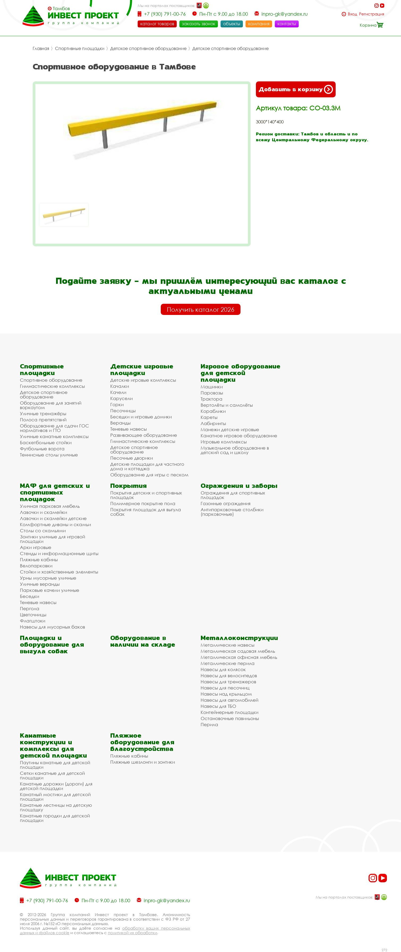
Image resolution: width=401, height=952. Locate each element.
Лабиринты (213, 423)
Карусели (121, 398)
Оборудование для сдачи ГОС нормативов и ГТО (54, 428)
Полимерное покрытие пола (142, 503)
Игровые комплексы (224, 441)
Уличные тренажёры (43, 413)
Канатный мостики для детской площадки (55, 796)
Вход (352, 14)
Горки (117, 404)
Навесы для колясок (223, 669)
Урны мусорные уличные (48, 578)
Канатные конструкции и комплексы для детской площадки (53, 745)
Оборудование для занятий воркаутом (50, 405)
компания (258, 23)
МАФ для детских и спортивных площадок (55, 492)
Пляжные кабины (39, 559)
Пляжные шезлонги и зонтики (142, 762)
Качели (118, 392)
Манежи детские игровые (230, 429)
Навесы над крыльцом (226, 694)
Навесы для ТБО (218, 706)
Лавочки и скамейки (43, 512)
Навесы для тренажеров (228, 681)
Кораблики (213, 411)
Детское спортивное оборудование (148, 48)
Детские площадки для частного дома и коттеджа (147, 466)
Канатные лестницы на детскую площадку (56, 807)
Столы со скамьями (43, 530)
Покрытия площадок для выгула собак (145, 511)
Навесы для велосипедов (229, 675)
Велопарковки (36, 565)
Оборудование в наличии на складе (142, 641)
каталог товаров (157, 23)
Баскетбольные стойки (45, 442)
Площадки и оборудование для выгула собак (52, 644)
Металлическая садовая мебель (238, 651)
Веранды (120, 423)
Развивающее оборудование (143, 435)
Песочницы (123, 410)
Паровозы (212, 392)
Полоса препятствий (43, 419)
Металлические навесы (227, 645)
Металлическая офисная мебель (239, 657)
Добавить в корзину (296, 89)
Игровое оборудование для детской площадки (240, 373)
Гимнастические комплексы (52, 386)
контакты (286, 23)
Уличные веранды (40, 584)
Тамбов (61, 8)
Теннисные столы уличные (49, 454)
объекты (231, 23)
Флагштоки (32, 620)
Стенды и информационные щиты (59, 553)
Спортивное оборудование (51, 380)
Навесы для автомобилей (229, 700)
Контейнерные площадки (229, 712)
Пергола (29, 608)
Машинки (212, 386)
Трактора (211, 399)
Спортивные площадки (79, 48)
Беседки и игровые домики (141, 416)
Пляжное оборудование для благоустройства (142, 742)
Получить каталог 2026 (200, 309)
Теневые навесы (128, 429)
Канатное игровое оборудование (239, 435)
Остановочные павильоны (230, 718)
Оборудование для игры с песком (149, 474)
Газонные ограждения (226, 503)
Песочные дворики (131, 458)
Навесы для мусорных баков (52, 627)
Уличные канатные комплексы (54, 436)
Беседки (29, 596)
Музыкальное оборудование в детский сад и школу (235, 450)
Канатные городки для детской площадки (55, 817)
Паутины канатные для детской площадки (55, 764)
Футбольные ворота (42, 448)
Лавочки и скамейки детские (53, 518)
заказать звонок (198, 23)
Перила (209, 724)
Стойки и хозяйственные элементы (59, 571)
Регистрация (371, 14)
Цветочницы (33, 614)
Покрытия (128, 485)
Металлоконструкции (239, 637)
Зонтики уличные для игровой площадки (52, 538)
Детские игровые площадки (141, 369)
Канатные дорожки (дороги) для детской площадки (56, 786)
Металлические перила (228, 663)
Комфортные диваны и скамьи (55, 524)
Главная (41, 48)
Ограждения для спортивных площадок (233, 495)
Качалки (119, 386)
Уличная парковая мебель (50, 506)
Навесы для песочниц (225, 687)
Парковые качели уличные (49, 590)
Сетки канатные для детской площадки (52, 775)
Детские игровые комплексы (143, 380)
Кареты (209, 417)
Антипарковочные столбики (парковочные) (232, 511)
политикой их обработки (132, 932)
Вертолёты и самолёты (227, 405)
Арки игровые (35, 547)
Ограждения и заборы (239, 485)
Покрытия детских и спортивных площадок (146, 495)
